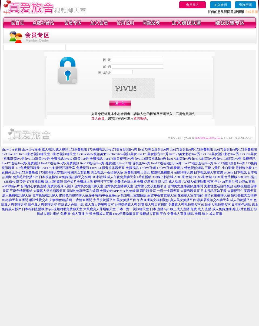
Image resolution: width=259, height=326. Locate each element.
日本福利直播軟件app (37, 209)
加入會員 (220, 5)
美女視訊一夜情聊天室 (107, 172)
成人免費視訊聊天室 (16, 195)
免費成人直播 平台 (153, 214)
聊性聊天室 (148, 191)
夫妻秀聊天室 (190, 191)
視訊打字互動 (103, 182)
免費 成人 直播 (200, 209)
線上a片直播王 (243, 209)
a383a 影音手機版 (225, 177)
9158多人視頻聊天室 (216, 204)
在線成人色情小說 (71, 204)
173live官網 (148, 168)
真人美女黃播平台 (183, 200)
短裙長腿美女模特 (244, 195)
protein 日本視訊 (235, 172)
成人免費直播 (222, 209)
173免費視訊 (78, 149)
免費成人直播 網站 (180, 214)
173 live (7, 154)
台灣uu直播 (247, 182)
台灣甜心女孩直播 (34, 186)
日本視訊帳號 (48, 177)
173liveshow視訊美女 (92, 154)
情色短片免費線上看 (78, 182)
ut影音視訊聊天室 (37, 154)
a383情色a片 (11, 186)
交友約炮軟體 (129, 191)
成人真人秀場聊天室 (99, 204)
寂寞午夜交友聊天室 (162, 195)
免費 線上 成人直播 (208, 214)
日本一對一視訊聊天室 (133, 209)
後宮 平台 (214, 182)
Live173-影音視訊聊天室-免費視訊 (65, 168)
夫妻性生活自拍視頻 (218, 186)
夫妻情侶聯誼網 (60, 200)
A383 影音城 (183, 177)
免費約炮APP (109, 191)
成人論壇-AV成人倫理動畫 (187, 182)
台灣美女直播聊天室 (118, 186)
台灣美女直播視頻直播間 (185, 186)
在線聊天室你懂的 (190, 195)
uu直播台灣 (230, 182)
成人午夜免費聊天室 (121, 177)
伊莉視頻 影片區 (156, 182)
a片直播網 (144, 177)
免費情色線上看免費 (128, 182)
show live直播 (11, 149)
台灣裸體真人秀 (126, 204)
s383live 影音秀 (15, 182)
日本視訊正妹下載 (214, 191)
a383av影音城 (202, 177)
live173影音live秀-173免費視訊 (191, 149)
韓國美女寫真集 (78, 172)
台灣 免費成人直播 (98, 214)
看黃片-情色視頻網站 (189, 168)
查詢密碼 (245, 5)
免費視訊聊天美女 (137, 172)
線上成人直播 (180, 209)
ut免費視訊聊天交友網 (75, 177)
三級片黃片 (213, 168)
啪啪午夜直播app (107, 195)
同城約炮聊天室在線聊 (83, 191)
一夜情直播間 (82, 200)
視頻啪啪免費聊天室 (67, 209)
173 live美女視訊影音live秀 (220, 154)
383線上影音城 (162, 177)
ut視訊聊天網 (183, 172)
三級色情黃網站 (21, 191)
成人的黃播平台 (241, 200)
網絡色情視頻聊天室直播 (77, 195)
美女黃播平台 (126, 200)
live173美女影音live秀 (122, 149)
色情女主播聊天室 (217, 195)
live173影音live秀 (179, 159)
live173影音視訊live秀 (119, 159)
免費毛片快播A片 (25, 177)
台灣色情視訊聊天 (45, 195)
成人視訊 (48, 149)
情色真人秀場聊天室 (42, 204)
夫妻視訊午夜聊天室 (242, 191)
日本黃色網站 (241, 204)
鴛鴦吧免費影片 (162, 172)
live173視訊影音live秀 (197, 163)
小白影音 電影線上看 (237, 168)
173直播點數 (35, 182)
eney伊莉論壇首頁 (126, 214)
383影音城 (99, 177)
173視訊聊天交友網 (53, 172)
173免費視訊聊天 (27, 168)
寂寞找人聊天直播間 (152, 204)
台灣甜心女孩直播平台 (150, 186)
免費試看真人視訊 (60, 186)
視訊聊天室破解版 (134, 195)
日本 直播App (159, 209)
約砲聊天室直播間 (15, 200)
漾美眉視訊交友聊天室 (213, 200)
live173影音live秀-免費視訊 (44, 159)
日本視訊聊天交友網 (208, 172)
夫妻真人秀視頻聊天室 (49, 191)
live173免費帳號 (26, 172)
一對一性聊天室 (168, 191)
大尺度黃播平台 (104, 200)
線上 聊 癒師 (54, 182)
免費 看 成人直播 (72, 214)
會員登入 (192, 5)
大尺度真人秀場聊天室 (99, 209)
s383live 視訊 (247, 177)
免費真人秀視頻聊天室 (184, 204)
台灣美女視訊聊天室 (88, 186)
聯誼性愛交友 (38, 200)
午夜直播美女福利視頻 (153, 200)
